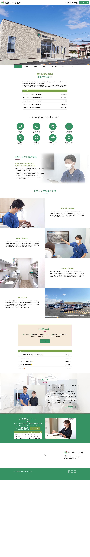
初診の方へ (26, 66)
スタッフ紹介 (54, 66)
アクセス (63, 66)
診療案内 (36, 66)
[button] (1, 35)
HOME (18, 66)
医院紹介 (44, 66)
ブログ (71, 66)
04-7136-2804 (72, 2)
